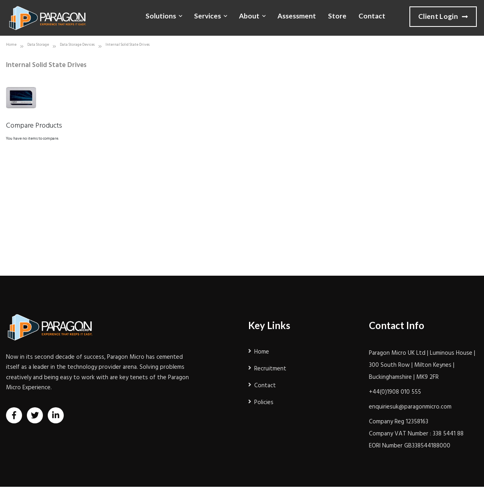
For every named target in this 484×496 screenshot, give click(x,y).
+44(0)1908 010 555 (395, 392)
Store (337, 16)
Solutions (161, 16)
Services (207, 16)
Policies (263, 402)
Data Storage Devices (77, 45)
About (249, 16)
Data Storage (38, 45)
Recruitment (270, 369)
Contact (371, 16)
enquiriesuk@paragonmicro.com (410, 407)
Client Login (443, 17)
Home (11, 45)
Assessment (296, 16)
